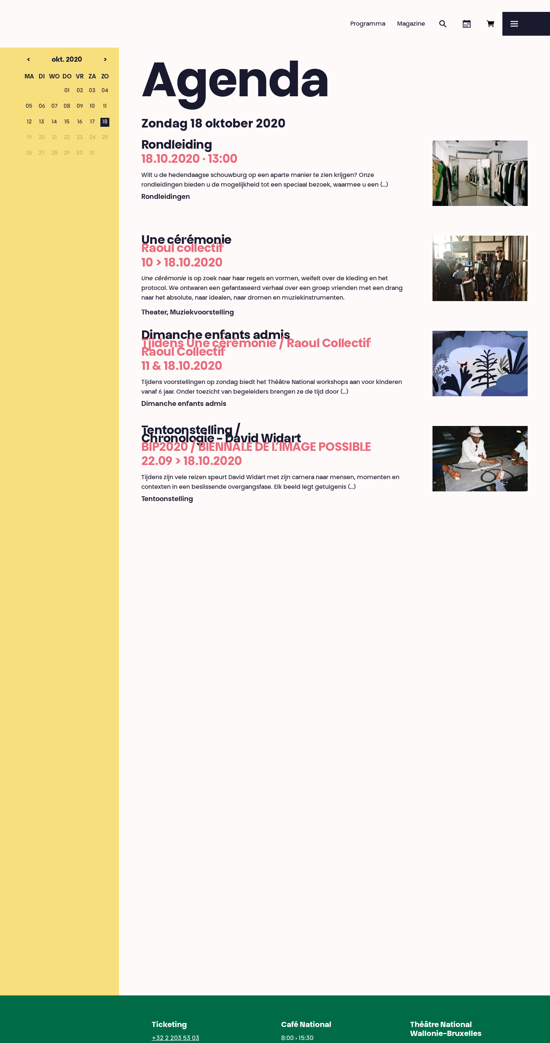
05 (29, 106)
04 (105, 91)
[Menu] (526, 24)
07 (54, 106)
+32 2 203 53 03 (175, 1039)
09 (80, 106)
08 (67, 106)
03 (92, 91)
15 (67, 122)
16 (79, 122)
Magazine (411, 24)
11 (105, 106)
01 (67, 91)
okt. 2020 (54, 60)
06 (42, 106)
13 (41, 122)
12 (29, 122)
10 (92, 106)
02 (80, 91)
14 (54, 122)
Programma (367, 24)
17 (92, 122)
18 (104, 122)
